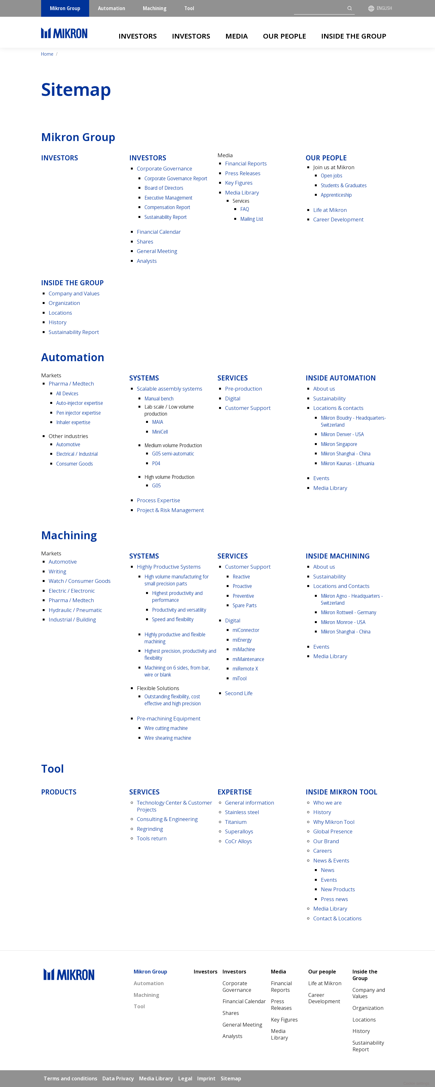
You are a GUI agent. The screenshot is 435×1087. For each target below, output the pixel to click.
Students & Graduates (344, 185)
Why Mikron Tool (333, 821)
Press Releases (242, 173)
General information (249, 802)
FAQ (244, 209)
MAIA (157, 421)
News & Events (331, 860)
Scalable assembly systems (169, 388)
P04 (156, 463)
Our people (284, 35)
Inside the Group (353, 35)
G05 (156, 485)
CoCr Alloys (238, 841)
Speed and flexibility (172, 619)
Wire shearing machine (167, 737)
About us (324, 388)
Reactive (241, 576)
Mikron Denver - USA (342, 434)
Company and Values (74, 293)
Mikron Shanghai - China (346, 453)
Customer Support (248, 407)
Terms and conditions (70, 1078)
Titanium (236, 821)
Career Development (338, 219)
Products (59, 791)
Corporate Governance (164, 168)
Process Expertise (158, 500)
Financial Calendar (159, 231)
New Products (338, 889)
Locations (60, 312)
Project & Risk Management (170, 510)
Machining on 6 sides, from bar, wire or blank (177, 671)
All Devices (67, 393)
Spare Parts (245, 605)
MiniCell (160, 431)
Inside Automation (341, 377)
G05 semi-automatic (173, 453)
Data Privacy (118, 1078)
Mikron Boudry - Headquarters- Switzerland (353, 421)
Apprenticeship (336, 194)
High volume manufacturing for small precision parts (176, 580)
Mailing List (251, 218)
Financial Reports (246, 163)
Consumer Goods (74, 463)
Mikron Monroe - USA (343, 622)
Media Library (242, 192)
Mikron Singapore (339, 444)
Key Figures (239, 182)
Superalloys (239, 831)
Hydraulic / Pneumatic (75, 610)
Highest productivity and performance (177, 596)
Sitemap (231, 1078)
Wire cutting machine (166, 728)
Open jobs (331, 175)
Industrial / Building (72, 619)
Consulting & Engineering (167, 819)
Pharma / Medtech (71, 383)
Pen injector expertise (78, 412)
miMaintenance (248, 659)
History (57, 322)
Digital (232, 398)
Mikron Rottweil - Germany (348, 612)
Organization (64, 302)
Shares (145, 241)
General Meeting (157, 251)
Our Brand (326, 841)
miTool (240, 678)
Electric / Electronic (72, 590)
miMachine (244, 649)
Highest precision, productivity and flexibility (180, 654)
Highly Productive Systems (169, 566)
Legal (185, 1078)
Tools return (152, 838)
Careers (322, 850)
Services (233, 377)
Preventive (243, 595)
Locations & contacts (338, 407)
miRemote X (245, 668)
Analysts (147, 260)
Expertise (235, 791)
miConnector (246, 629)
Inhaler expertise (73, 422)
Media (236, 35)
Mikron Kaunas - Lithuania (347, 463)
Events (321, 478)
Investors (138, 35)
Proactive (242, 586)
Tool (189, 8)
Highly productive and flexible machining (174, 638)
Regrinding (150, 828)
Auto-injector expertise (79, 402)
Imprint (206, 1078)
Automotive (68, 444)
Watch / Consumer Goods (80, 580)
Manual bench (159, 398)
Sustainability (329, 398)
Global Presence (332, 831)
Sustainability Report (165, 216)
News (327, 870)
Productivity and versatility (179, 609)
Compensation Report (167, 207)
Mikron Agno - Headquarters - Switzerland (352, 599)
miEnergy (242, 639)
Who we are (327, 802)
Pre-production (243, 388)
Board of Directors (163, 187)
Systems (144, 377)
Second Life (239, 693)
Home (47, 54)
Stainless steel (242, 812)
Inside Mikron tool (341, 791)
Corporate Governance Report (175, 178)
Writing (57, 571)
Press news (334, 899)
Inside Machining (338, 555)
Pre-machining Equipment (168, 718)
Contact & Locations (337, 918)
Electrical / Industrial (77, 453)
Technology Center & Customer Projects (174, 806)
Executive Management (168, 197)
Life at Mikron (330, 209)
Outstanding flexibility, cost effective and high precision (172, 700)
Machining (155, 8)
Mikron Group (65, 8)
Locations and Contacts (341, 586)
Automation (111, 8)
